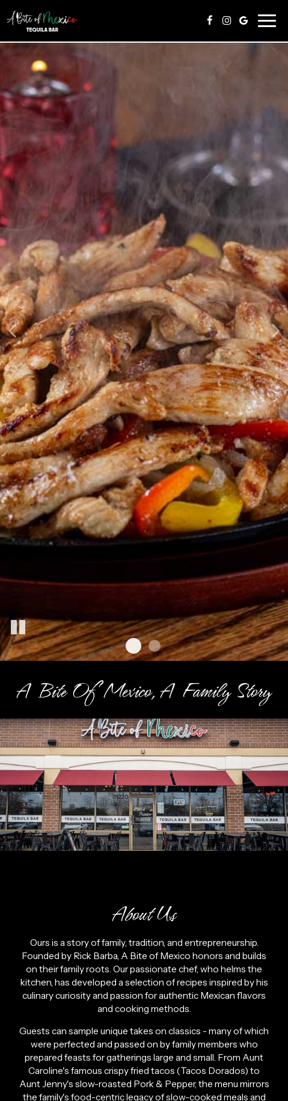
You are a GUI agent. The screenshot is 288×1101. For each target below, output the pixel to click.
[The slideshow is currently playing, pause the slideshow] (18, 628)
